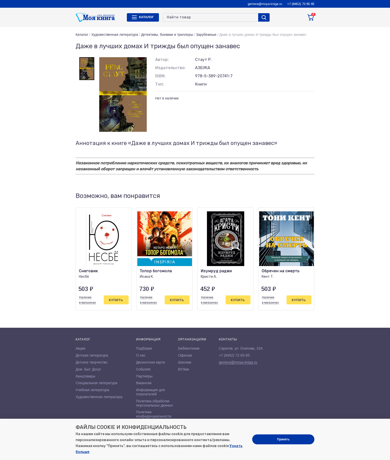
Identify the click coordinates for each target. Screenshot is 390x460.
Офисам (185, 355)
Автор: (162, 59)
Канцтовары (85, 376)
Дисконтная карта (150, 362)
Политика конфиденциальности (153, 414)
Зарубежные (206, 35)
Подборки (144, 348)
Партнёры (144, 376)
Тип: (159, 84)
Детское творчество (91, 362)
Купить (116, 300)
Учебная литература (92, 390)
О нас (141, 355)
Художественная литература (114, 35)
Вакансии (143, 383)
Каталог (82, 35)
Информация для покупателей (150, 392)
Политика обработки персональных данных (154, 403)
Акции (80, 348)
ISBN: (160, 76)
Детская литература (92, 355)
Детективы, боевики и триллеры (167, 35)
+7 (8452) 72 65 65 (300, 4)
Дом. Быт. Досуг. (88, 369)
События (143, 369)
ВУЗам (183, 369)
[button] (300, 195)
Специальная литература (96, 383)
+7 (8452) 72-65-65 (234, 355)
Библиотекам (188, 348)
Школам (184, 362)
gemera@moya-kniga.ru (265, 4)
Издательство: (170, 67)
